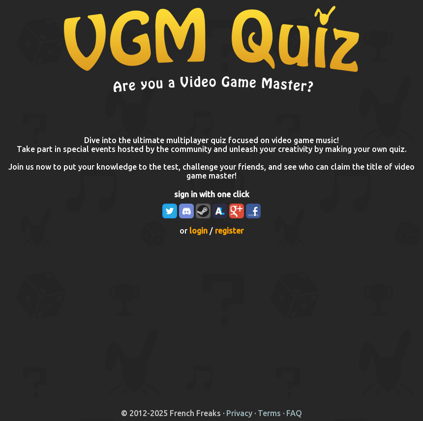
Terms (269, 413)
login (198, 230)
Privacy (239, 413)
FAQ (294, 413)
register (229, 230)
